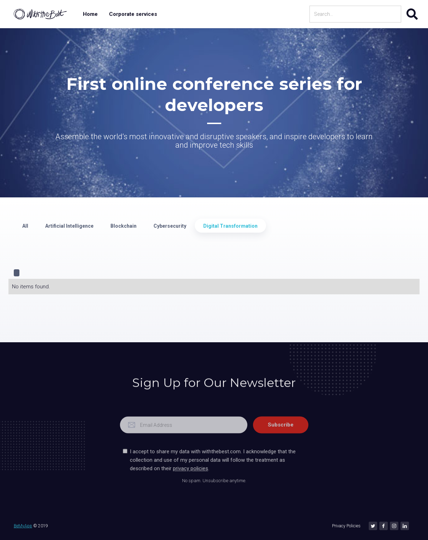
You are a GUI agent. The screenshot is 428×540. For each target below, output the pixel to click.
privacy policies (190, 479)
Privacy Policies (346, 525)
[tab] (25, 226)
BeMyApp (23, 525)
